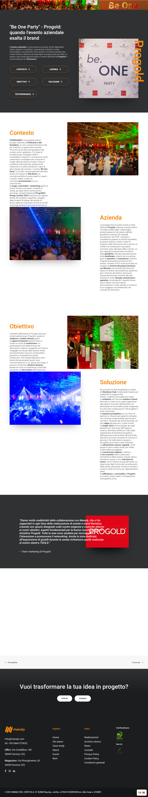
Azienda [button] (55, 69)
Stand (56, 750)
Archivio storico (92, 742)
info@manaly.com (14, 739)
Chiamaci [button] (83, 698)
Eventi (56, 754)
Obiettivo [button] (23, 81)
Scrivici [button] (64, 698)
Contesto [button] (23, 69)
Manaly (83, 520)
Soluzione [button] (56, 81)
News (87, 746)
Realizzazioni (91, 737)
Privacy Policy (91, 754)
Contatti (88, 750)
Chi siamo (58, 742)
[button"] (5, 771)
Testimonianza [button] (24, 94)
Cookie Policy (91, 758)
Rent (55, 758)
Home (56, 737)
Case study (58, 746)
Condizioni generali (94, 763)
